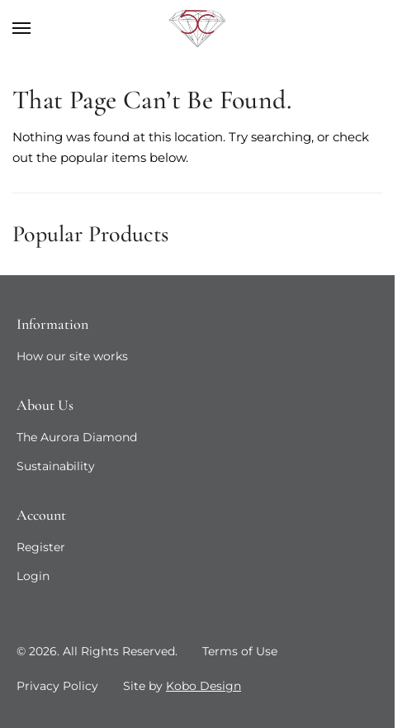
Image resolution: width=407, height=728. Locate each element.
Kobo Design (203, 685)
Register (41, 547)
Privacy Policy (57, 685)
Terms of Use (239, 651)
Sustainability (56, 466)
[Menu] (37, 29)
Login (33, 576)
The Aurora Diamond (77, 437)
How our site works (72, 356)
